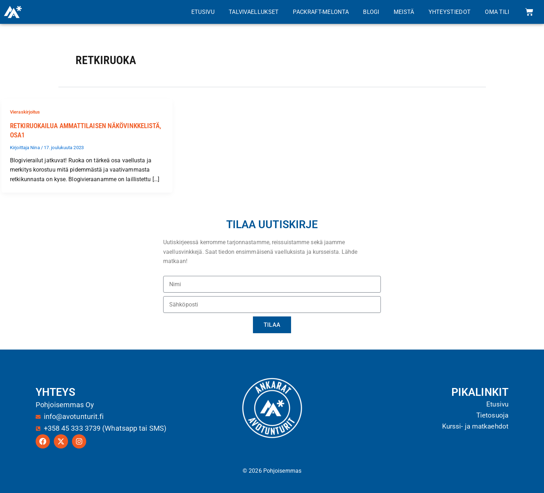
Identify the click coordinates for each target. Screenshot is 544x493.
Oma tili (497, 12)
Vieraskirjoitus (27, 112)
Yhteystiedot (450, 12)
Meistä (404, 12)
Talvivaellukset (254, 12)
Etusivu (202, 12)
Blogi (371, 12)
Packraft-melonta (321, 12)
